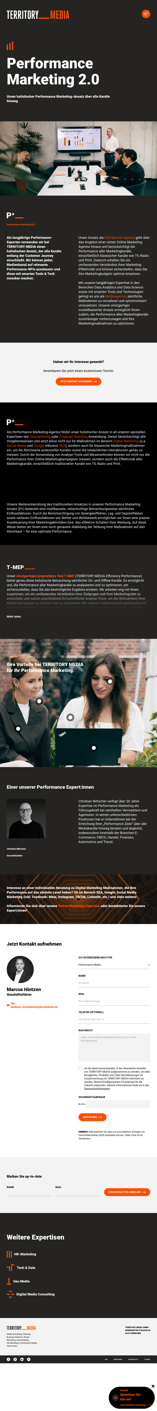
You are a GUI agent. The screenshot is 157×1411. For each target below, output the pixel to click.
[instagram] (15, 1359)
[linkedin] (22, 1359)
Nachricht (85, 1032)
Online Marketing (72, 908)
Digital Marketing (126, 444)
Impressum (118, 1359)
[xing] (28, 1359)
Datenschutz (133, 1359)
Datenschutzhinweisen (97, 1091)
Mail (81, 996)
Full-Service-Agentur (119, 240)
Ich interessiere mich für (95, 960)
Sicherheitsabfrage (91, 1099)
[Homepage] (38, 14)
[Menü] (146, 14)
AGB (106, 1359)
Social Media (16, 448)
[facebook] (8, 1359)
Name (82, 978)
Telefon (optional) (91, 1014)
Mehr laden (14, 619)
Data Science (133, 290)
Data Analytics (105, 290)
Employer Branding (73, 439)
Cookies (147, 1359)
